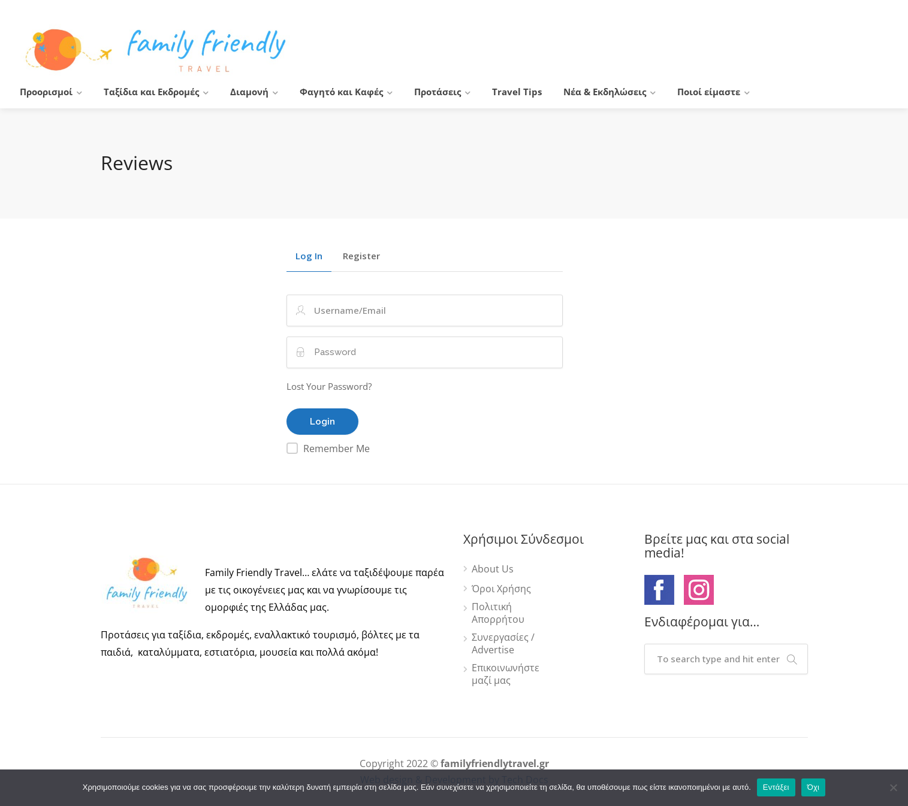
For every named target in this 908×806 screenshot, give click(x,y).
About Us (493, 569)
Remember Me (336, 448)
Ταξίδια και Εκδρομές (151, 92)
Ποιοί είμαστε (708, 92)
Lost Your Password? (329, 386)
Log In (308, 257)
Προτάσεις (437, 92)
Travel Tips (517, 92)
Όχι (813, 787)
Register (361, 257)
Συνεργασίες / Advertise (503, 643)
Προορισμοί (46, 92)
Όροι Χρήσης (501, 589)
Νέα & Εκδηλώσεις (604, 92)
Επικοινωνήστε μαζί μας (505, 674)
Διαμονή (249, 92)
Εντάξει (776, 787)
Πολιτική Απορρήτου (498, 613)
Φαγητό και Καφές (341, 92)
